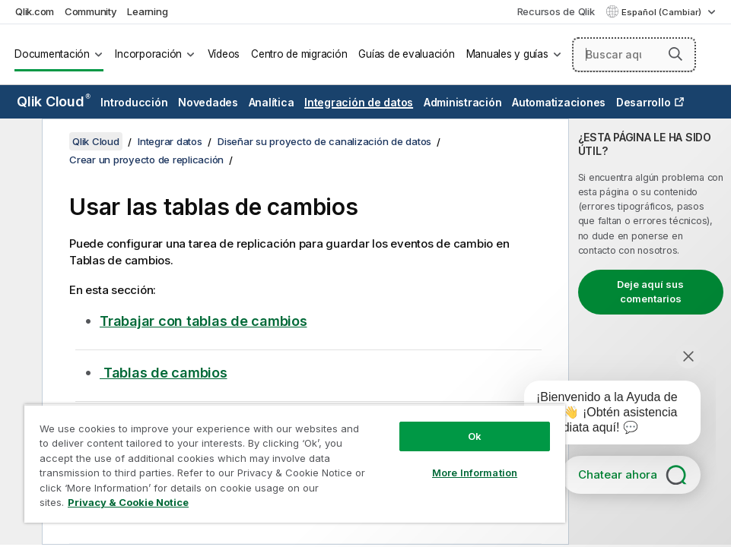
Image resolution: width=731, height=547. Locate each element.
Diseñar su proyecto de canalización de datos (324, 141)
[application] (602, 415)
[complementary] (650, 332)
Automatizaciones (558, 102)
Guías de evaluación (406, 54)
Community (91, 11)
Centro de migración (299, 54)
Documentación (52, 54)
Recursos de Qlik (556, 11)
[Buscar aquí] (634, 55)
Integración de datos (358, 102)
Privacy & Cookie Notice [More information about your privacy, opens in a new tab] (128, 502)
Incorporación (148, 54)
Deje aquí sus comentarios (650, 291)
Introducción (133, 102)
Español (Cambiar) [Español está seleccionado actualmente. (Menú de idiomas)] (662, 12)
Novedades (208, 102)
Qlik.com (34, 11)
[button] (675, 54)
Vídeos (224, 54)
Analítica (271, 102)
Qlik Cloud (54, 101)
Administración (463, 102)
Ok (475, 436)
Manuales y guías (507, 54)
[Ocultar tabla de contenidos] (19, 142)
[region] (294, 463)
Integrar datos (170, 141)
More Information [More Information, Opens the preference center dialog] (474, 472)
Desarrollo (643, 102)
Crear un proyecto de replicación (146, 159)
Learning (147, 11)
